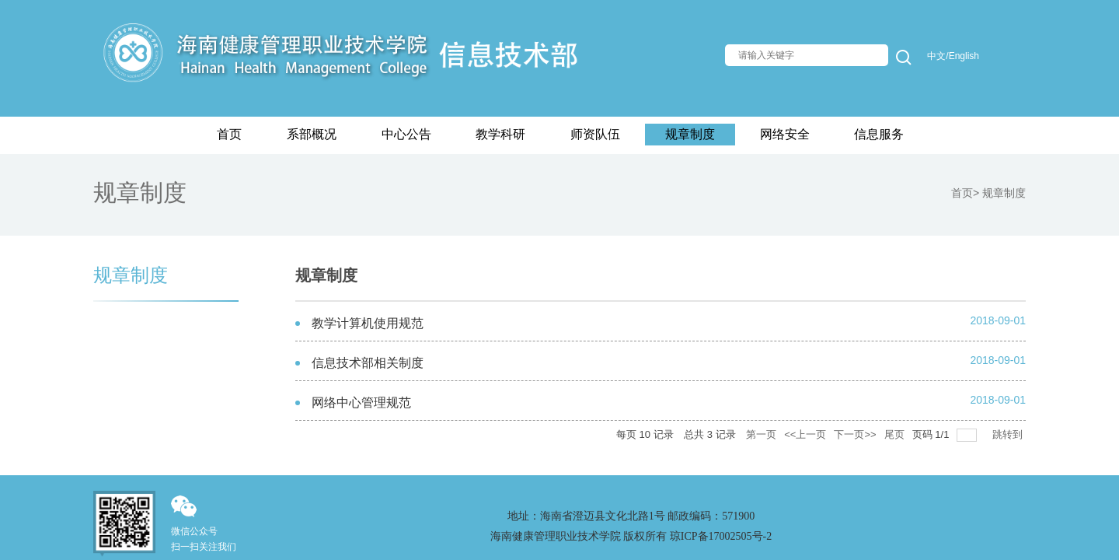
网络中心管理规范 (361, 402)
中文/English (953, 56)
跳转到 (1009, 434)
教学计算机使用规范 (368, 323)
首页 (962, 193)
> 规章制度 (999, 193)
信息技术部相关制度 (368, 362)
